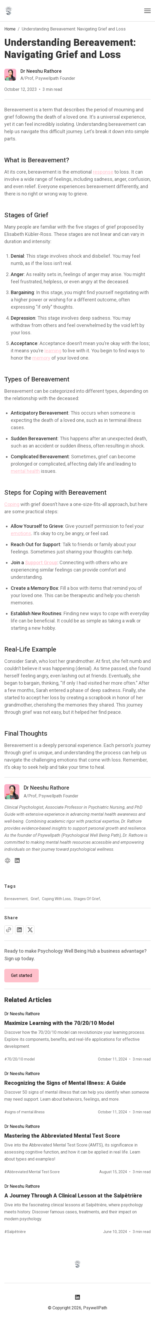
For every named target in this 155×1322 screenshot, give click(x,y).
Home (10, 29)
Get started (21, 975)
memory (41, 358)
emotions (21, 533)
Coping (11, 504)
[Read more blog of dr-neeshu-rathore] (39, 74)
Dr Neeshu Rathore (22, 1013)
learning (52, 350)
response (103, 172)
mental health (25, 471)
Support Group (41, 562)
